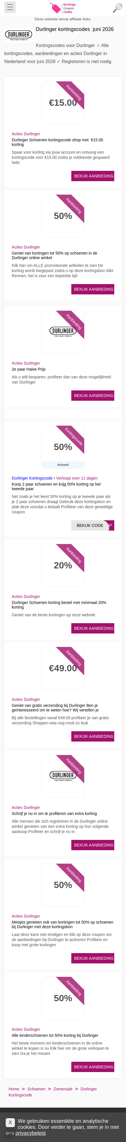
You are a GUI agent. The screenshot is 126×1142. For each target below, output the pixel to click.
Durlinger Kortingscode (32, 478)
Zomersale (63, 1089)
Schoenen (36, 1089)
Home (14, 1089)
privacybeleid (30, 1133)
